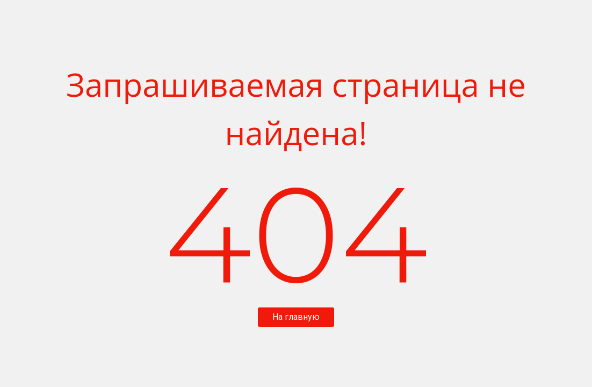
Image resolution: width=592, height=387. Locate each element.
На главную (296, 317)
